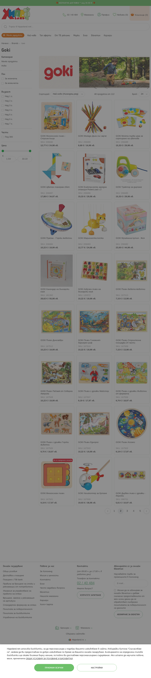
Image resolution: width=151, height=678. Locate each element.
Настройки (97, 668)
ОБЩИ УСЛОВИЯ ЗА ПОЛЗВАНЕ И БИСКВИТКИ (49, 659)
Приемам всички (54, 668)
